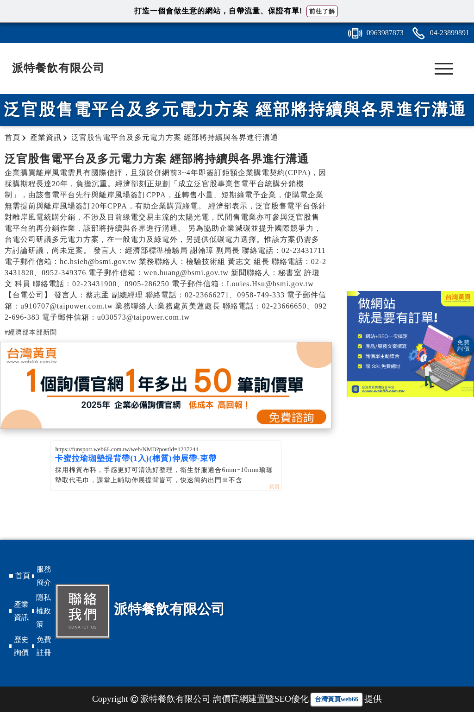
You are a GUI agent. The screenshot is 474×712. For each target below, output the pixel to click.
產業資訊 (21, 611)
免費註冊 (44, 646)
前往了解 (322, 11)
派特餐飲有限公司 (58, 68)
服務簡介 (44, 575)
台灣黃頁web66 (336, 699)
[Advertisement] (410, 217)
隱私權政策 (43, 610)
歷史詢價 (21, 646)
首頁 (22, 576)
